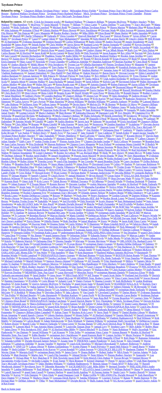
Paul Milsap (43, 369)
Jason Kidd (40, 53)
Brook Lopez (11, 195)
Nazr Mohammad (58, 380)
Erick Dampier (8, 61)
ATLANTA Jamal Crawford (96, 369)
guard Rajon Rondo (70, 127)
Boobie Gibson (8, 161)
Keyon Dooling (143, 44)
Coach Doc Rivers (149, 306)
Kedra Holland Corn (117, 158)
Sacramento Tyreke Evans (14, 360)
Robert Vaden (106, 352)
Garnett (59, 244)
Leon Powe (98, 93)
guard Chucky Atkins (146, 380)
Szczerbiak (110, 121)
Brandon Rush (22, 164)
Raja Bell (73, 70)
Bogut (4, 218)
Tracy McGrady (142, 24)
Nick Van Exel (50, 198)
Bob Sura (32, 90)
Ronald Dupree (131, 93)
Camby (50, 121)
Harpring (61, 343)
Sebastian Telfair (78, 235)
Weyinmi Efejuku (58, 227)
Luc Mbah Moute (115, 50)
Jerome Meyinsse (97, 241)
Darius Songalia (45, 107)
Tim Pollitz (10, 295)
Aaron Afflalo (138, 84)
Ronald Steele (103, 284)
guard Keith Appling (77, 372)
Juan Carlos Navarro (14, 144)
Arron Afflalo (139, 36)
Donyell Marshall (87, 36)
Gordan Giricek (27, 113)
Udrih (46, 147)
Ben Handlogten (89, 264)
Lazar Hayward (65, 272)
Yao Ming (115, 215)
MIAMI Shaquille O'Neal (107, 338)
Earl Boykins (62, 98)
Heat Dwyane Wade (121, 178)
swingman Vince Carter (96, 332)
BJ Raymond (104, 295)
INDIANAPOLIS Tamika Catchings (48, 301)
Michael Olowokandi (105, 343)
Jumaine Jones (110, 70)
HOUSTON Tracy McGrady (63, 170)
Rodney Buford (9, 229)
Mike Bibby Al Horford (68, 238)
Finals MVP (118, 363)
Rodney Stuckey (138, 21)
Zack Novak (117, 341)
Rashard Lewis (91, 44)
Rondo (87, 58)
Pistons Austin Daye (70, 141)
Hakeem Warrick (23, 241)
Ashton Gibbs (28, 318)
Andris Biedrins (66, 121)
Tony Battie (106, 87)
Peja (57, 303)
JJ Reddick (19, 292)
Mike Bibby (88, 33)
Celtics (117, 164)
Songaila (131, 110)
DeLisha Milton (123, 172)
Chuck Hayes (58, 175)
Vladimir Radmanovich (121, 318)
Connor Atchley (114, 335)
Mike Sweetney (96, 138)
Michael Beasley (28, 295)
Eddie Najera (152, 152)
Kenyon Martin (20, 67)
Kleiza (153, 187)
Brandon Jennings (10, 192)
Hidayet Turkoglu (48, 323)
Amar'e (55, 201)
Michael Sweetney (148, 70)
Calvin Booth (33, 321)
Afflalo (62, 158)
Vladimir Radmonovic (77, 363)
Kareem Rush (11, 181)
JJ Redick (150, 144)
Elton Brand (104, 33)
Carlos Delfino (108, 24)
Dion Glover (31, 93)
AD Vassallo (93, 261)
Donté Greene (96, 306)
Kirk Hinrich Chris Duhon (96, 358)
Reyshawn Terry (33, 366)
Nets (6, 309)
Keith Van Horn (81, 98)
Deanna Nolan (57, 224)
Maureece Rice (118, 235)
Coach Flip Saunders (57, 355)
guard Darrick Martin (81, 301)
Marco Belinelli (64, 229)
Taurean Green (107, 127)
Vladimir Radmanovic (12, 73)
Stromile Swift (11, 138)
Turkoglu (51, 36)
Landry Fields (8, 172)
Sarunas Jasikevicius (100, 172)
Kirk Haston (105, 255)
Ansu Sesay (56, 275)
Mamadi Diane (151, 258)
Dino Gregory (84, 269)
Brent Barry (123, 147)
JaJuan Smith (85, 249)
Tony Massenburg (136, 155)
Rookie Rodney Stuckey (66, 33)
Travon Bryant (121, 358)
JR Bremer (110, 104)
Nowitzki (40, 61)
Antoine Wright (23, 121)
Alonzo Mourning (151, 238)
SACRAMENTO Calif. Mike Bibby (87, 366)
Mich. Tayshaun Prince (95, 13)
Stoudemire (75, 78)
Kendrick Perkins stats (130, 67)
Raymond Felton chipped (31, 258)
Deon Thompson (106, 170)
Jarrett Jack (83, 121)
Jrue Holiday (92, 130)
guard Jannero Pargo (56, 235)
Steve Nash (102, 312)
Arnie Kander (21, 284)
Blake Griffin (89, 375)
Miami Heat (35, 292)
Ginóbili (35, 147)
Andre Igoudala (147, 110)
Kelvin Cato (109, 81)
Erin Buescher (8, 246)
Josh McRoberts (124, 281)
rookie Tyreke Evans (45, 141)
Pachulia (66, 284)
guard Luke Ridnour (99, 218)
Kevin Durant (32, 110)
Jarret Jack (83, 124)
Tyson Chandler (57, 61)
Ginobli (39, 121)
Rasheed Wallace (73, 21)
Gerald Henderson (42, 244)
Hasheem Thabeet (135, 349)
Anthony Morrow (50, 264)
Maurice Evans (49, 207)
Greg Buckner (64, 107)
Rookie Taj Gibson (66, 152)
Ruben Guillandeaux (58, 346)
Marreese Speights (113, 110)
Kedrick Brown (47, 190)
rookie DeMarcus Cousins (129, 190)
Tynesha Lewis (45, 161)
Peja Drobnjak (36, 144)
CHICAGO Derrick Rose (109, 323)
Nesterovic (97, 124)
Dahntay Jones (118, 107)
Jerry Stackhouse (88, 30)
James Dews (10, 329)
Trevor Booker (140, 147)
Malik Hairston (141, 378)
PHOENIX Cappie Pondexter (92, 341)
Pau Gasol (105, 36)
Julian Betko (103, 303)
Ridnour (65, 198)
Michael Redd (60, 27)
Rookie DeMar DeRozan (129, 244)
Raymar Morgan (85, 178)
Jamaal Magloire (77, 175)
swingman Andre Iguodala (111, 212)
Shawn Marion (117, 27)
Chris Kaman (153, 53)
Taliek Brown (60, 181)
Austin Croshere (39, 67)
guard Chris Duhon (150, 232)
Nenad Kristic (40, 164)
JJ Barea (82, 84)
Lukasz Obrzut (36, 346)
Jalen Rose (26, 84)
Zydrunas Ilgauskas (32, 41)
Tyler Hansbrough (113, 261)
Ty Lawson (20, 215)
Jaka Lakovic (72, 292)
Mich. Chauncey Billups (67, 115)
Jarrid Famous (70, 303)
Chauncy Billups (149, 104)
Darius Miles (105, 135)
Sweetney (136, 141)
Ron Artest (19, 50)
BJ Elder (150, 190)
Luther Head (90, 127)
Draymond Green (101, 164)
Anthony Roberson (129, 343)
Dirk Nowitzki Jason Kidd (66, 358)
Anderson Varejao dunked (66, 369)
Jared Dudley (39, 275)
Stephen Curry (118, 326)
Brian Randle (78, 306)
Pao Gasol (72, 133)
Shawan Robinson (56, 144)
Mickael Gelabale (13, 261)
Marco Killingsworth (40, 303)
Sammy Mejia (144, 261)
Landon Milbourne (23, 369)
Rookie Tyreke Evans (23, 201)
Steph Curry (119, 372)
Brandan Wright (9, 255)
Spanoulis (141, 355)
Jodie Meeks (114, 238)
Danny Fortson (83, 281)
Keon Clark (17, 278)
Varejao (119, 135)
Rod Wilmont (144, 318)
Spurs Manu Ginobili (62, 164)
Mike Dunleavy (135, 192)
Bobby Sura (28, 107)
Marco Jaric (49, 249)
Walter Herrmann (148, 81)
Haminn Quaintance (14, 281)
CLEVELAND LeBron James (50, 187)
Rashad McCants (56, 212)
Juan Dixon (76, 110)
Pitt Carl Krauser (81, 338)
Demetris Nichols (95, 209)
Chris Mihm (21, 124)
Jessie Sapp (25, 187)
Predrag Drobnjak (135, 181)
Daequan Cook (106, 113)
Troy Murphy (124, 113)
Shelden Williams (97, 101)
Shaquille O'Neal (97, 118)
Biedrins (15, 127)
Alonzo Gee (92, 95)
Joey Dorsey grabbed (12, 221)
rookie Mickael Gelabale (99, 207)
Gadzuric (127, 130)
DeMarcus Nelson (97, 215)
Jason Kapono (110, 53)
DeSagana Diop (111, 130)
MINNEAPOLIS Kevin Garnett (28, 306)
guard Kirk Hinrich (58, 306)
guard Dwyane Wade (63, 147)
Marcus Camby (9, 70)
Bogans (35, 124)
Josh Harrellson (146, 375)
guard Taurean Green (23, 309)
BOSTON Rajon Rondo (127, 255)
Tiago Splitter (151, 178)
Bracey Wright (150, 215)
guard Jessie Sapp (84, 284)
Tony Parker (58, 67)
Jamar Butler (68, 246)
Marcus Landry (137, 235)
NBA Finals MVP (75, 275)
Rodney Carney (151, 93)
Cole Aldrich (89, 286)
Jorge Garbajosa (66, 249)
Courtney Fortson (111, 378)
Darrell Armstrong (146, 315)
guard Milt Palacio (119, 346)
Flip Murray (7, 33)
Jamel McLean (65, 278)
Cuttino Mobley (9, 84)
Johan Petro (82, 164)
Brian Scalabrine (98, 107)
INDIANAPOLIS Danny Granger (58, 255)
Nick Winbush (75, 321)
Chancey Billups (74, 95)
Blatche (90, 204)
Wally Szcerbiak (140, 329)
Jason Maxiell (51, 24)
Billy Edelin (135, 326)
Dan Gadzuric (45, 167)
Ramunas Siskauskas (149, 338)
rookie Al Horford (129, 184)
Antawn (117, 303)
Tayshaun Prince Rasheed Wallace (64, 13)
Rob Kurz (49, 278)
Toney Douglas (37, 118)
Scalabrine (134, 124)
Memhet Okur (27, 167)
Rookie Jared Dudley (36, 155)
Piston (111, 360)
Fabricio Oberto (140, 224)
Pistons (65, 24)
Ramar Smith (87, 289)
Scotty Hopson (106, 201)
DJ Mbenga (98, 181)
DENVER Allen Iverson (77, 298)
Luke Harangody (48, 295)
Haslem (128, 164)
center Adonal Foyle (93, 238)
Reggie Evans (64, 93)
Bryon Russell (96, 175)
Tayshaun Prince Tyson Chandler (125, 13)
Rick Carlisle (18, 218)
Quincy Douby (74, 209)
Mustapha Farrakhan (94, 187)
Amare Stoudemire (134, 41)
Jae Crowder (87, 161)
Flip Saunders (58, 252)
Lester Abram (77, 258)
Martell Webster (34, 261)
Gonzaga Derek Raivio (64, 378)
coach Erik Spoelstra (80, 343)
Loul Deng (47, 178)
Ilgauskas (35, 87)
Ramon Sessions (105, 147)
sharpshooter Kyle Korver (42, 349)
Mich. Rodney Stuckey (33, 266)
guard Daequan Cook (68, 375)
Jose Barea (137, 118)
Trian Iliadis (145, 264)
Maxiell (17, 36)
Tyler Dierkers (109, 264)
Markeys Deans (41, 378)
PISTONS (102, 178)
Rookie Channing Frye (34, 192)
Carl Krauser (58, 332)
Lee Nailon (23, 133)
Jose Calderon (105, 133)
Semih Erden (122, 133)
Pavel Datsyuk (146, 246)
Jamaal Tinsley (74, 81)
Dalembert (6, 121)
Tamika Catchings (57, 258)
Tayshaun (6, 47)
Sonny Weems (144, 87)
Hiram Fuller (82, 315)
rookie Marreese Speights (103, 184)
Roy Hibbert (101, 76)
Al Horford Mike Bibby (63, 329)
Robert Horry (40, 133)
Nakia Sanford (37, 286)
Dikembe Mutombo (55, 366)
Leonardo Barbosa (144, 172)
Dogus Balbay (88, 352)
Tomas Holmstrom (46, 158)
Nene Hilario (97, 355)
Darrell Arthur (71, 309)
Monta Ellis (114, 93)
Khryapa (79, 241)
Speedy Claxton (39, 175)
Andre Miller (72, 56)
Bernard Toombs (117, 366)
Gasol (35, 39)
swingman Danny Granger (99, 244)
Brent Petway (27, 229)
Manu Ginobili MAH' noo (25, 249)
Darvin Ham (152, 135)
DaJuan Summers (50, 47)
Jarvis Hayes (73, 44)
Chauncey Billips (149, 121)
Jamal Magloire (89, 221)
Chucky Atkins (136, 39)
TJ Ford (5, 147)
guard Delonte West (51, 298)
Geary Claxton (94, 266)
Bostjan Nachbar (123, 61)
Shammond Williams (95, 318)
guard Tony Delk (149, 218)
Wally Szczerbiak (142, 47)
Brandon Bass (152, 141)
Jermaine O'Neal (30, 30)
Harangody (142, 252)
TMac (42, 380)
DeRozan (79, 261)
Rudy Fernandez (106, 204)
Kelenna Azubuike (43, 138)
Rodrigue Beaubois (115, 266)
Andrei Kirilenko (106, 67)
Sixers (104, 221)
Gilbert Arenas (8, 167)
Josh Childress (127, 264)
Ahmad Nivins (79, 355)
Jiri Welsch (122, 150)
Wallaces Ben (102, 269)
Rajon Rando (33, 278)
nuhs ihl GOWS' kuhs (28, 204)
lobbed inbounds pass (15, 303)
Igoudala (64, 104)
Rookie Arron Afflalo (15, 118)
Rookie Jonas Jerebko (132, 56)
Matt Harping (21, 355)
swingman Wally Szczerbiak (121, 321)
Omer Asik (27, 181)
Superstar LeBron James (37, 130)
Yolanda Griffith (12, 341)
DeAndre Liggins (40, 360)
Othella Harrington (93, 64)
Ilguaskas (47, 238)
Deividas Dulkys (53, 292)
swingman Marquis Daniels (111, 272)
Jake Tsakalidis (46, 135)
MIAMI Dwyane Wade (125, 218)
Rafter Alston (27, 161)
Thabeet (156, 298)
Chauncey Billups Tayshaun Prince (42, 10)
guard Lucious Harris (101, 190)
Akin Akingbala (120, 95)
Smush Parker (39, 44)
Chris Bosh (141, 61)
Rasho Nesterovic (120, 76)
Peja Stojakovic (56, 64)
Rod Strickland (139, 150)
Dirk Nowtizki (87, 201)
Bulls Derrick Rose (36, 150)
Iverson (145, 115)
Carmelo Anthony (118, 101)
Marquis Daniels (64, 138)
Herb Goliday (19, 349)
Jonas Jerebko (55, 58)
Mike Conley (125, 170)
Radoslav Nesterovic (136, 98)
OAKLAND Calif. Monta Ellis (17, 252)
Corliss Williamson (75, 41)
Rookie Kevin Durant (22, 289)
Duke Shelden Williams (51, 363)
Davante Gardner (77, 184)
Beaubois (74, 286)
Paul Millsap (72, 73)
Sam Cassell (10, 56)
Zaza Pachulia (56, 81)
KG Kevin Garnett (122, 380)
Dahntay (150, 244)
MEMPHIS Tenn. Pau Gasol (39, 272)
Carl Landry (153, 192)
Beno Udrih (47, 93)
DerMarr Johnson (13, 155)
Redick (129, 323)
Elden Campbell (147, 73)
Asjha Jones (7, 244)
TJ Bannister (93, 224)
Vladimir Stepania (76, 218)
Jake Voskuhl (87, 133)
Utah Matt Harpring (147, 360)
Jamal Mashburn (12, 95)
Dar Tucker (78, 266)
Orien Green (67, 323)
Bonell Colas (29, 323)
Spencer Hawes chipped (58, 261)
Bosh (134, 58)
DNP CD (20, 346)
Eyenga (23, 235)
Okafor (114, 221)
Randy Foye (57, 133)
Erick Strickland (128, 121)
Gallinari (151, 118)
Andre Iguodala (140, 33)
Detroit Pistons (121, 36)
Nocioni (139, 53)
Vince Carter (90, 24)
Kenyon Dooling (12, 272)
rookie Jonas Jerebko (144, 207)
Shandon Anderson (101, 61)
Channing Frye (142, 113)
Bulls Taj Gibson (57, 286)
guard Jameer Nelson (50, 318)
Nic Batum (36, 235)
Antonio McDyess (117, 21)
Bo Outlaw (22, 224)
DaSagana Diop (44, 241)
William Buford (122, 369)
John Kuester (67, 124)
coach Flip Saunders (67, 161)
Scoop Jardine (76, 212)
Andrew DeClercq (21, 227)
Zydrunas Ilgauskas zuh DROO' (39, 269)
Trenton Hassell (54, 41)
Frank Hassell (103, 249)
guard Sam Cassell (34, 372)
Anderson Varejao (120, 47)
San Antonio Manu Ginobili (48, 326)
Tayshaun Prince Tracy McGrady (115, 10)
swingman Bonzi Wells (49, 352)
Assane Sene (66, 341)
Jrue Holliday (8, 258)
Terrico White (116, 187)
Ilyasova (133, 266)
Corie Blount (48, 281)
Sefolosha (6, 115)
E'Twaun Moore (38, 184)
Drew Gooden (67, 36)
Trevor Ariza (74, 67)
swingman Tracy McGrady (63, 192)
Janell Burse (138, 346)
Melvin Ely (95, 104)
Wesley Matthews (67, 135)
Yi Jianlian (18, 212)
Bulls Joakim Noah (99, 380)
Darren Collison (131, 229)
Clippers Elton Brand (15, 301)
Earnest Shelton (55, 372)
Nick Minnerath (128, 227)
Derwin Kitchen (151, 301)
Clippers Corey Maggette (82, 144)
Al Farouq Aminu (100, 372)
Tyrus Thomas (140, 76)
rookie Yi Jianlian (10, 264)
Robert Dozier (11, 323)
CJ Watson (24, 378)
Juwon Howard (151, 278)
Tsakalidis (42, 201)
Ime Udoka (97, 158)
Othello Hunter (51, 221)
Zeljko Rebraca (151, 161)
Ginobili (127, 44)
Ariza (137, 178)
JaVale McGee (131, 238)
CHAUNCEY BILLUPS (109, 349)
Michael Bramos (87, 255)
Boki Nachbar (70, 221)
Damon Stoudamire (22, 152)
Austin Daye (18, 58)
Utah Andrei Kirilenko (114, 78)
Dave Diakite (8, 378)
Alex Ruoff (48, 204)
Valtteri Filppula (122, 286)
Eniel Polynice (98, 346)
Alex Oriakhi (133, 341)
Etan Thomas (150, 255)
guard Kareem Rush (92, 335)
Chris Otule (48, 375)
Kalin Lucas (88, 170)
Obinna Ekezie (44, 289)
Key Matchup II (41, 358)
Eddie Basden (39, 335)
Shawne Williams (119, 118)
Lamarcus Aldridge (24, 343)
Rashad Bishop (36, 218)
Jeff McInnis (128, 70)
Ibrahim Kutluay (69, 295)
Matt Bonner (65, 113)
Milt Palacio (49, 76)
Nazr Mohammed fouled (130, 201)
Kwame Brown (134, 135)
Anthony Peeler (33, 95)
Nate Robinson (93, 110)
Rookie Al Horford (140, 332)
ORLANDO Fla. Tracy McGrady (136, 127)
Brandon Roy (8, 170)
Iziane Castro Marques (136, 303)
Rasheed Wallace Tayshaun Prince (27, 13)
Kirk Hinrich (99, 39)
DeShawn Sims (30, 104)
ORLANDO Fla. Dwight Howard (117, 375)
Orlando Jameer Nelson (93, 192)
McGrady (89, 67)
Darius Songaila (111, 44)
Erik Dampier (31, 375)
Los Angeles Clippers (66, 289)
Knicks (8, 241)
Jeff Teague (93, 275)
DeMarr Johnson (26, 380)
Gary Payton (39, 101)
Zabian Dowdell (106, 289)
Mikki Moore (37, 64)
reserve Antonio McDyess (45, 284)
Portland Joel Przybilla (136, 275)
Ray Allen (126, 53)
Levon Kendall (67, 349)
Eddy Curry (25, 141)
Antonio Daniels (98, 84)
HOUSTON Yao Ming (26, 298)
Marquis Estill (26, 352)
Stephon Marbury (91, 70)
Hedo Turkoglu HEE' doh (86, 198)
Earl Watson (115, 98)
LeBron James (49, 104)
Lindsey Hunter (94, 50)
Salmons (97, 121)
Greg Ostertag (45, 229)
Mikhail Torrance (79, 181)
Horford (33, 50)
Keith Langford (29, 255)
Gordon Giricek (120, 195)
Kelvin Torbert (134, 209)
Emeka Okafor (153, 90)
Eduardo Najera (99, 235)
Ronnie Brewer (57, 184)
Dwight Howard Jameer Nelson (41, 341)
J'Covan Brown (74, 244)
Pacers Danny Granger (146, 167)
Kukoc (7, 164)
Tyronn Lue (74, 64)
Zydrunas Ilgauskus (150, 292)
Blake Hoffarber (9, 318)
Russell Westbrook (132, 90)
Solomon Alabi (70, 264)
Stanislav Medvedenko (104, 227)
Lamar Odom (48, 39)
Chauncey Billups (95, 21)
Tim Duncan (23, 33)
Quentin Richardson (31, 56)
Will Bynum (154, 39)
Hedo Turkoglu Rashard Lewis (107, 309)
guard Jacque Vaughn (144, 133)
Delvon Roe (143, 323)
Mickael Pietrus (67, 76)
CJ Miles (78, 130)
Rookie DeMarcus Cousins (35, 195)
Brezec (26, 138)
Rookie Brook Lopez (113, 198)
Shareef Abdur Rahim (12, 90)
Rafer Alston (95, 41)
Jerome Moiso (8, 187)
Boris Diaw (151, 67)
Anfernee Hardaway (11, 130)
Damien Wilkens (94, 321)
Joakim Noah (59, 78)
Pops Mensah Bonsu (38, 209)
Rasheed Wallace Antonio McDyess (115, 252)
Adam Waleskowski (54, 321)
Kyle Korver (99, 98)
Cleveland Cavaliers (108, 292)
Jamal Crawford (41, 27)
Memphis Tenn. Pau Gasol (14, 335)
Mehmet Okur (136, 27)
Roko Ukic (133, 363)
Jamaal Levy (100, 326)
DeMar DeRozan (110, 229)
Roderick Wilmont (10, 178)
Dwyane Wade (108, 30)
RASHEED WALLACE (126, 284)
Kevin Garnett (57, 53)
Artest (105, 95)
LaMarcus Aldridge (79, 61)
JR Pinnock (75, 187)
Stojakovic (131, 115)
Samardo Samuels (59, 150)
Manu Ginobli (50, 124)
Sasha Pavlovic (137, 107)
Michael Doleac (30, 207)
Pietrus (7, 124)
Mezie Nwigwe (133, 335)
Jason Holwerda (152, 369)
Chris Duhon (148, 50)
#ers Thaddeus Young (49, 309)
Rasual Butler (73, 58)
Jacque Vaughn (45, 343)
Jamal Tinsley (8, 113)
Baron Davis (109, 73)
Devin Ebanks (107, 155)
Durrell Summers (137, 198)
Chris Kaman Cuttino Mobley (127, 269)
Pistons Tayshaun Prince (118, 64)
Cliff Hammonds (9, 190)
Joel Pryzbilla (126, 204)
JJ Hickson (81, 107)
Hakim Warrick (91, 73)
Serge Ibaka (23, 244)
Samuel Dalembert (37, 73)
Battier (80, 138)
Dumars (156, 115)
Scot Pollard (105, 144)
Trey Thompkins (104, 301)
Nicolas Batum (85, 323)
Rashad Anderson (122, 249)
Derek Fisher (16, 150)
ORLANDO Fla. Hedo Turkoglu (104, 258)
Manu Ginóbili (76, 215)
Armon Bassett (119, 332)
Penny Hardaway (99, 195)
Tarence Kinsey (62, 130)
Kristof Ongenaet (96, 360)
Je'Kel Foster (7, 383)
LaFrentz (129, 138)
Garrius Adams (140, 352)
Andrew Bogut (116, 192)
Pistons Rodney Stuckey (120, 355)
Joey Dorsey (118, 152)
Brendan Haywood (58, 118)
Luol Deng (125, 24)
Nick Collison (121, 141)
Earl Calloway (131, 215)
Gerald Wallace (70, 47)
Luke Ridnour (11, 104)
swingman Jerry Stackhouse (64, 335)
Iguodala (85, 39)
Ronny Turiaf (78, 118)
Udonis (90, 212)
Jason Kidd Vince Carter (134, 221)
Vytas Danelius (132, 258)
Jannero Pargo (72, 87)
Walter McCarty (44, 84)
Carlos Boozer (8, 53)
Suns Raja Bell (100, 298)
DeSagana (17, 321)
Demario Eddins (22, 232)
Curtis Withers (76, 224)
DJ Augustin (28, 78)
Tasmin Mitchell (124, 315)
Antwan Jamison (30, 76)
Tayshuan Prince (19, 39)
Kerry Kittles (11, 107)
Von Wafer (41, 252)
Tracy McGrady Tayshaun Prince (72, 16)
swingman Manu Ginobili (128, 144)
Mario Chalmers (47, 113)
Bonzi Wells (74, 53)
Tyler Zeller (75, 332)
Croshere (51, 127)
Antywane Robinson (146, 164)
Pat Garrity (39, 227)
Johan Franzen (18, 184)
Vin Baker (105, 286)
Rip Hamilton (20, 24)
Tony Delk (43, 78)
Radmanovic (45, 115)
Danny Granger (37, 58)
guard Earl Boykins (25, 115)
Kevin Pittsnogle (41, 338)
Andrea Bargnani (10, 76)
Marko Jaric (37, 355)
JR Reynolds (140, 286)
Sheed (115, 312)
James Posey (21, 44)
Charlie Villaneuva (65, 167)
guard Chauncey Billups (70, 50)
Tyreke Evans (124, 167)
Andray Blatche (19, 64)
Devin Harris (79, 104)
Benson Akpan (100, 363)
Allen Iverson (126, 30)
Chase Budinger (72, 318)
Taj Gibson (113, 90)
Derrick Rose (47, 50)
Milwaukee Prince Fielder (83, 10)
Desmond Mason (124, 87)
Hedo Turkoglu (21, 27)
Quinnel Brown (140, 358)
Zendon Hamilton (116, 124)
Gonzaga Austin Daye (87, 229)
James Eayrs (71, 352)
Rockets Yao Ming (136, 187)
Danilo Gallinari (144, 130)
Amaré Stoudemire (60, 155)
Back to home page (11, 389)
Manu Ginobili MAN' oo (116, 224)
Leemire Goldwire (49, 246)
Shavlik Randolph (24, 158)
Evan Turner (59, 360)
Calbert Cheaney (146, 138)
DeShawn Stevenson (140, 78)
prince (65, 10)
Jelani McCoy (135, 152)
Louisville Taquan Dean (78, 326)
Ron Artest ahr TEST (82, 150)
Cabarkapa (58, 209)
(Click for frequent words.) (47, 21)
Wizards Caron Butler (126, 295)
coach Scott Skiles (112, 275)
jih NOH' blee (122, 207)
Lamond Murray (151, 101)
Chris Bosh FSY (12, 93)
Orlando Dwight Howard (70, 204)
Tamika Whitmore (89, 378)
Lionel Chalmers (44, 152)
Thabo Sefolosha (92, 115)
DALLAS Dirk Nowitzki (136, 175)
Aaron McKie (20, 147)
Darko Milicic (92, 78)
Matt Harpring (56, 101)
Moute (112, 241)
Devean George (127, 73)
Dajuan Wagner (19, 175)
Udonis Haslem (51, 30)
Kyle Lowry (43, 181)
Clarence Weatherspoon (74, 90)
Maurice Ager (114, 138)
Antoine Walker (37, 81)
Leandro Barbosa (53, 95)
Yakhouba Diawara (85, 113)
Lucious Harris (117, 39)
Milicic (129, 261)
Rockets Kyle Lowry (82, 312)
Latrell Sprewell (12, 372)
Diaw (121, 155)
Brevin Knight (101, 58)
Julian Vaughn (8, 141)
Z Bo (73, 227)
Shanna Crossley (103, 281)
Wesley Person (11, 198)
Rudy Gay (133, 50)
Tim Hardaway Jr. (126, 246)
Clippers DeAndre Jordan (97, 141)
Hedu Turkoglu (149, 184)
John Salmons (11, 30)
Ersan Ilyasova (120, 58)
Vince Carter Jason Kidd (127, 278)
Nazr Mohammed (68, 39)
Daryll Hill (134, 212)
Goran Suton (113, 175)
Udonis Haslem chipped (59, 315)
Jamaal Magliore (18, 87)
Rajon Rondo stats (65, 84)
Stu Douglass (130, 232)
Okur (105, 47)
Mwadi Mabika (55, 218)
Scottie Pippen (79, 346)
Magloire (84, 227)
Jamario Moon (18, 81)
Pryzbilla (33, 281)
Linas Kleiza (90, 87)
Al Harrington (11, 41)
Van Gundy (88, 292)
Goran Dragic (66, 269)
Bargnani (17, 110)
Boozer (56, 195)
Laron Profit (88, 295)
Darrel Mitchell (87, 329)
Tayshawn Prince (53, 87)
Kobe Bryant (7, 133)
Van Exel (82, 190)
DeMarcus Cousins (149, 321)
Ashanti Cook (65, 281)
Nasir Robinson (120, 329)
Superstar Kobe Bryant (54, 110)
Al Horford (25, 53)
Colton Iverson (86, 349)
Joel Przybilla (70, 201)
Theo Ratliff (56, 73)
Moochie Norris (85, 272)
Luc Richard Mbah (89, 152)
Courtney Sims (141, 298)
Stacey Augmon (115, 209)
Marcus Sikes (22, 338)
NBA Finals (123, 352)
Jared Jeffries (92, 81)
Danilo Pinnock (105, 150)
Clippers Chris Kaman (26, 47)
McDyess (35, 24)
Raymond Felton (127, 81)
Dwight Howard (90, 47)
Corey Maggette (42, 33)
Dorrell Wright (114, 181)
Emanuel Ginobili (79, 158)
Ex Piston (104, 329)
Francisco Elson (137, 272)
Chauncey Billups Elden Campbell (33, 312)
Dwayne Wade (39, 224)
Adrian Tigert (61, 312)
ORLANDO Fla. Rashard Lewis (136, 241)
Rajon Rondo (153, 27)
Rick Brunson (76, 360)
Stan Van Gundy (27, 246)
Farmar (5, 249)
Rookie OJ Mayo (128, 104)
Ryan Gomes (60, 172)
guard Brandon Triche (108, 161)
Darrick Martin (85, 147)
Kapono (156, 195)
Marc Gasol (26, 61)
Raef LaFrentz (87, 135)
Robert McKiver (143, 249)
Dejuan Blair (22, 358)
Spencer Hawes (65, 178)
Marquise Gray (66, 190)
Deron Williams (76, 101)
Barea (137, 369)
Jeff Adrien (87, 303)
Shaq (71, 252)
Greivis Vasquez (144, 170)
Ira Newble (46, 98)
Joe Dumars (22, 332)
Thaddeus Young (53, 56)
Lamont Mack (23, 326)
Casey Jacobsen (132, 161)
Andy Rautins (153, 269)
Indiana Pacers (106, 246)
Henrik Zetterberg (113, 115)
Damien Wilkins (140, 195)
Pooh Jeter (81, 195)
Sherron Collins (31, 198)
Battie (85, 309)
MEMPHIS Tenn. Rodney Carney (94, 278)
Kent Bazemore (85, 252)
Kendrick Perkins (49, 90)
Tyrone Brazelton (121, 298)
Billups (77, 24)
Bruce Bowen (69, 30)
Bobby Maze (151, 326)
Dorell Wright (82, 93)
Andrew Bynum (140, 95)
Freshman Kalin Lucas (45, 232)
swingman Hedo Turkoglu (131, 289)
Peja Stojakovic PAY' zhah (34, 329)
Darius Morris (129, 292)
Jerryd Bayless (31, 178)
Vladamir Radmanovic (143, 158)
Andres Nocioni (114, 41)
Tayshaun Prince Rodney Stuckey (37, 16)
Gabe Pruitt (20, 286)
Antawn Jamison (145, 30)
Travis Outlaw (97, 90)
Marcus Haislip (58, 215)
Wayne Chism (147, 227)
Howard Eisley (42, 172)
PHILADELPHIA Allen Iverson (103, 232)
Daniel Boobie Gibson (133, 312)
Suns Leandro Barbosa (12, 209)
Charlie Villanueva (33, 36)
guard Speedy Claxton (32, 315)
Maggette (139, 64)
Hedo (105, 152)
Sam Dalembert (87, 246)
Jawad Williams (40, 332)
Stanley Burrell (137, 372)
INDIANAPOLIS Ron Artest (121, 306)
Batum (126, 378)
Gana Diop (10, 235)
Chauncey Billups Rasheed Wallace (19, 98)
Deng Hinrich (133, 309)
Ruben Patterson (119, 84)
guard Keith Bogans (33, 127)
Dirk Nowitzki (91, 53)
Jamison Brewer (36, 212)
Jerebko (135, 101)
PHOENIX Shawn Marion (32, 170)
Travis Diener (33, 221)
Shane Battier (121, 33)
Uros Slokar (25, 172)
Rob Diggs (129, 338)
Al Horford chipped (102, 315)
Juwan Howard (148, 58)
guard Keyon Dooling (72, 207)
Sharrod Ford (29, 190)
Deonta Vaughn (64, 241)
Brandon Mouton (29, 238)
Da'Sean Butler (78, 172)
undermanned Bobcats (72, 232)
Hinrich (61, 70)
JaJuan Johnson (61, 338)
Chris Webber (56, 44)
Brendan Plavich (38, 215)
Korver (17, 375)
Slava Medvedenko (58, 266)
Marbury (68, 195)
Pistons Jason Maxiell (85, 155)
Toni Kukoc (85, 76)
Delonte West (27, 70)
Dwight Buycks (78, 380)
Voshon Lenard (45, 70)
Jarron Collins (125, 360)
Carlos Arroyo (22, 101)
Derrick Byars (30, 264)
